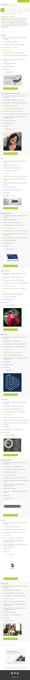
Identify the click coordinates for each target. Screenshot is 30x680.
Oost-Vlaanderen (6, 277)
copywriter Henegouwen (6, 21)
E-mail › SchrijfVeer (7, 50)
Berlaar (10, 165)
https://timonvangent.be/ (12, 601)
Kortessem (10, 41)
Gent (13, 341)
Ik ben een (23, 1)
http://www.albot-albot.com (12, 417)
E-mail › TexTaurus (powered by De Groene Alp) (13, 108)
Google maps (16, 41)
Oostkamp (14, 100)
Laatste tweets (7, 189)
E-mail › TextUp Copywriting (9, 228)
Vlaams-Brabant (6, 406)
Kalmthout (11, 526)
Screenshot (22, 52)
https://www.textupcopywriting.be (14, 230)
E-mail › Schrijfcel (7, 535)
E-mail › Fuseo (6, 173)
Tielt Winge (13, 406)
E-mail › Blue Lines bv (8, 349)
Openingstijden (7, 361)
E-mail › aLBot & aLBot (8, 414)
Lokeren (13, 466)
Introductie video (19, 429)
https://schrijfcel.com (11, 537)
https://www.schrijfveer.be (12, 52)
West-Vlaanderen (7, 100)
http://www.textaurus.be (12, 111)
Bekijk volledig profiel (10, 88)
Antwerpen (5, 165)
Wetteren (13, 277)
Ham (9, 219)
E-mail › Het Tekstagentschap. (9, 474)
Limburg (5, 41)
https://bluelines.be (11, 352)
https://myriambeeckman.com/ (13, 288)
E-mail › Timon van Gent (8, 598)
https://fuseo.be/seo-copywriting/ (14, 176)
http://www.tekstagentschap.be (13, 477)
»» (13, 31)
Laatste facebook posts (8, 66)
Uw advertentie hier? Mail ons (15, 663)
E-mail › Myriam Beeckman (9, 285)
